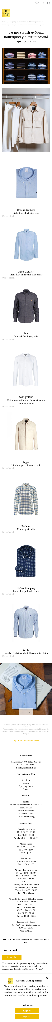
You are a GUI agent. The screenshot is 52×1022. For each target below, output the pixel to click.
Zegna (26, 462)
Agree (26, 1016)
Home (4, 22)
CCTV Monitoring (26, 817)
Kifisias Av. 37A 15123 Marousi (27, 762)
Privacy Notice (35, 969)
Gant (26, 333)
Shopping (13, 22)
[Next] (29, 711)
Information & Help (26, 774)
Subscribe (11, 957)
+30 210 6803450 (27, 765)
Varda (26, 650)
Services (26, 780)
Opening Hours (26, 786)
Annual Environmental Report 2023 (26, 805)
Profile (26, 802)
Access (26, 783)
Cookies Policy (26, 814)
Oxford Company (26, 588)
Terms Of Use (26, 808)
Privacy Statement (26, 811)
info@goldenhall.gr (27, 768)
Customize (27, 1005)
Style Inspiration (35, 22)
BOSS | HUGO (26, 397)
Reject (27, 1011)
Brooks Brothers (26, 210)
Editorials (22, 22)
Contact (26, 789)
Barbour (26, 526)
